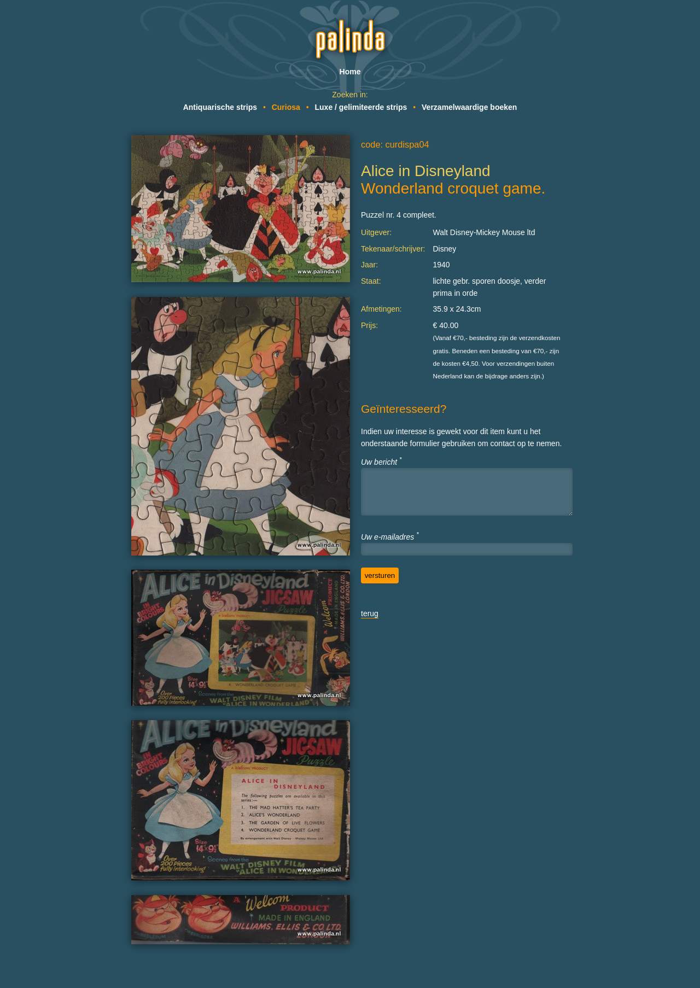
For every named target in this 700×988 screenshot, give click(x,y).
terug (369, 613)
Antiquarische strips (220, 107)
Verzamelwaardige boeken (469, 107)
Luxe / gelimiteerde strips (361, 107)
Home (350, 71)
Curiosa (286, 107)
